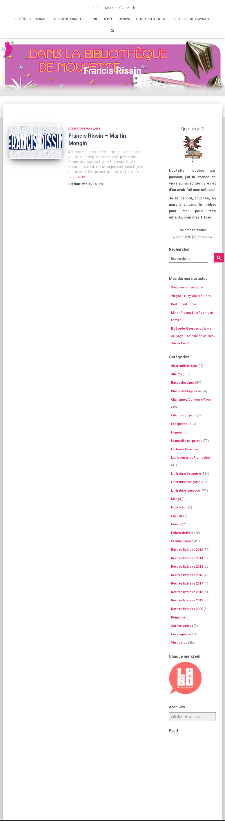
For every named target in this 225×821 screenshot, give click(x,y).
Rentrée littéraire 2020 (187, 609)
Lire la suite (77, 176)
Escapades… (180, 424)
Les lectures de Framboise (191, 19)
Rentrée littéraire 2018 (187, 592)
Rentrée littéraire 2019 (187, 600)
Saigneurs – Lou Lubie (187, 287)
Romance (178, 617)
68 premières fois (184, 366)
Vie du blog (179, 642)
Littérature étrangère (69, 19)
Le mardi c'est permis (186, 440)
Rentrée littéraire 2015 (187, 566)
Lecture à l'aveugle (184, 449)
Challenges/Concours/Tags (191, 399)
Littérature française (30, 19)
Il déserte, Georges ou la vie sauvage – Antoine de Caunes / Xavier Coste (193, 336)
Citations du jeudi (183, 415)
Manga (176, 499)
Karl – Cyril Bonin (183, 304)
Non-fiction (179, 507)
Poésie (176, 524)
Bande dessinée (102, 19)
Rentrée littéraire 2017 (187, 583)
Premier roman (182, 541)
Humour (177, 432)
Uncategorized (182, 634)
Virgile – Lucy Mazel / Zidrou (191, 296)
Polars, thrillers (182, 533)
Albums (124, 19)
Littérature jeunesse (151, 19)
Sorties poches (182, 625)
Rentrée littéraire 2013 (187, 549)
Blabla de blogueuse (186, 391)
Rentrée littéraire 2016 (187, 575)
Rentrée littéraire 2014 (187, 558)
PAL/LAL (177, 516)
